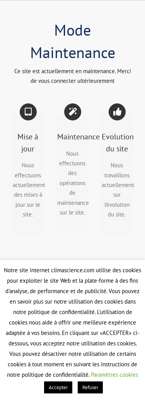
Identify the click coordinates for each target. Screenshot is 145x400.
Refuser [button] (90, 387)
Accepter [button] (58, 387)
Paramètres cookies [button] (114, 374)
